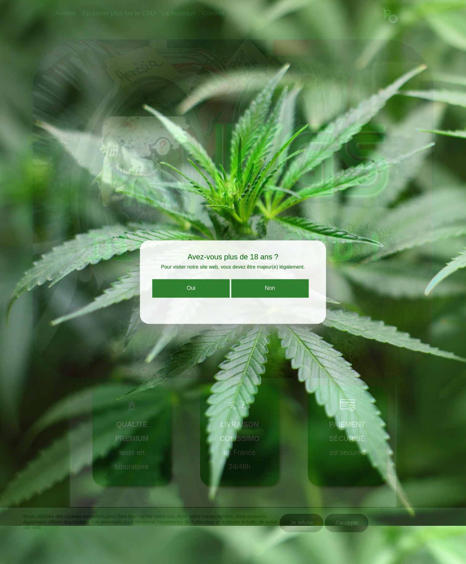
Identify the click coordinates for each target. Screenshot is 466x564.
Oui (191, 292)
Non (270, 292)
